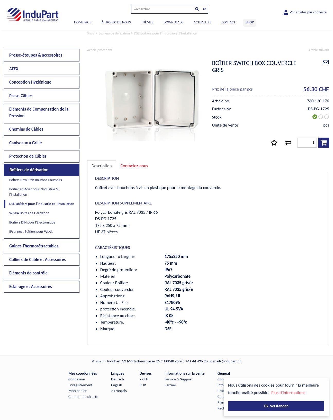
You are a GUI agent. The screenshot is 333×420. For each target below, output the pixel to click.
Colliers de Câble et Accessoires (37, 259)
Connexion (76, 379)
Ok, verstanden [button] (276, 406)
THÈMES (147, 22)
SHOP (250, 22)
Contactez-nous (134, 165)
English (116, 385)
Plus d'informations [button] (288, 392)
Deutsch (117, 379)
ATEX (13, 69)
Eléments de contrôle (28, 273)
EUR (143, 385)
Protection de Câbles (28, 156)
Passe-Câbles (20, 96)
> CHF (144, 379)
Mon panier (77, 390)
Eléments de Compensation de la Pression (38, 112)
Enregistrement (80, 385)
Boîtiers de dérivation (29, 170)
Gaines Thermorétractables (33, 246)
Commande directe (83, 396)
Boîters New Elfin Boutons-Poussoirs (35, 180)
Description (102, 165)
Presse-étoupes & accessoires (35, 55)
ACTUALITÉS (202, 22)
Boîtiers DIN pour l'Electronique (32, 222)
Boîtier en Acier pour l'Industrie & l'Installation (33, 192)
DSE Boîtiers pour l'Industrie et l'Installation (41, 204)
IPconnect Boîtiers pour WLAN (31, 231)
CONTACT (228, 22)
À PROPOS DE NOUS (116, 22)
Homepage (82, 22)
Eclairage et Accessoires (30, 286)
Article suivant (318, 50)
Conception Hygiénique (30, 82)
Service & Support (179, 379)
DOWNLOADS (173, 22)
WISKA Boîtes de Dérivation (29, 213)
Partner (170, 385)
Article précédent (99, 50)
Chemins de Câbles (26, 129)
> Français (119, 390)
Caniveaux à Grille (25, 143)
